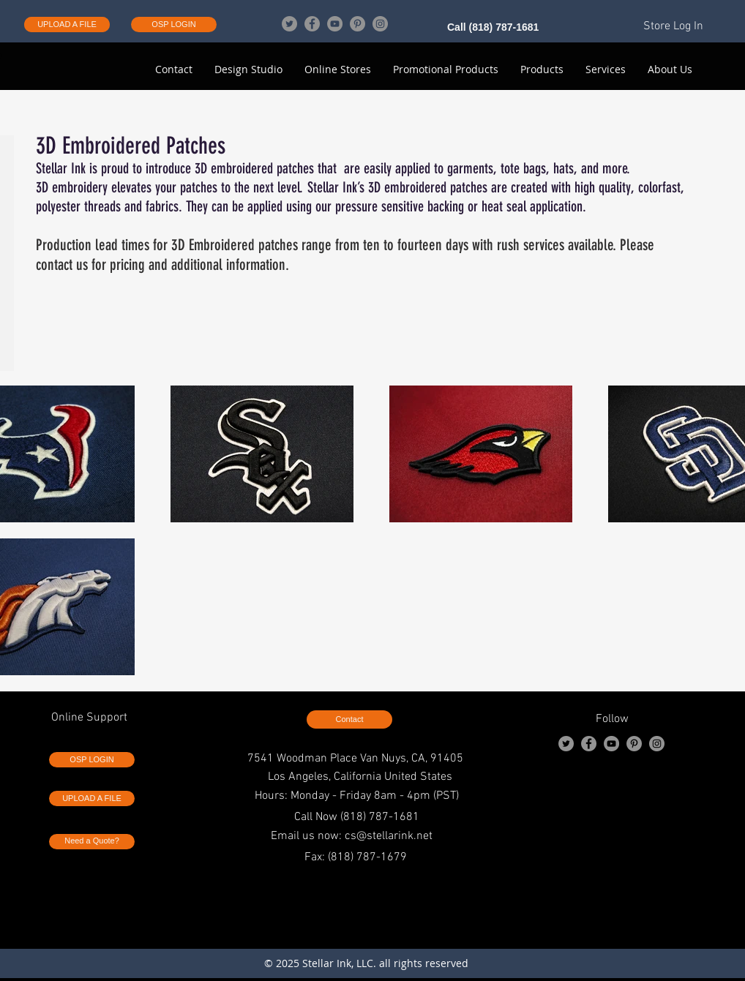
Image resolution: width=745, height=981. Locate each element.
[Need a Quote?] (92, 841)
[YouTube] (334, 23)
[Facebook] (312, 23)
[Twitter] (289, 23)
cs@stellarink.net (389, 836)
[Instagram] (380, 23)
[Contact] (349, 719)
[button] (670, 69)
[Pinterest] (357, 23)
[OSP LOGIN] (174, 24)
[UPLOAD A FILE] (67, 24)
